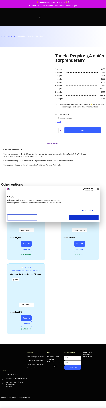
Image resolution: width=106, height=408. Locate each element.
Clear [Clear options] (59, 122)
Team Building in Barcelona (35, 357)
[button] (40, 17)
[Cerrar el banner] (98, 189)
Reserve (82, 130)
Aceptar (84, 217)
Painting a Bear (32, 368)
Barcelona (11, 36)
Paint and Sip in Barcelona (35, 364)
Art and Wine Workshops (35, 360)
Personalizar (53, 217)
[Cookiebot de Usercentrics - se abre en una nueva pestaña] (84, 189)
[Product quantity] (60, 130)
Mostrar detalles (88, 211)
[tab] (52, 143)
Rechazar (22, 217)
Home (3, 36)
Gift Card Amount (62, 114)
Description (52, 143)
